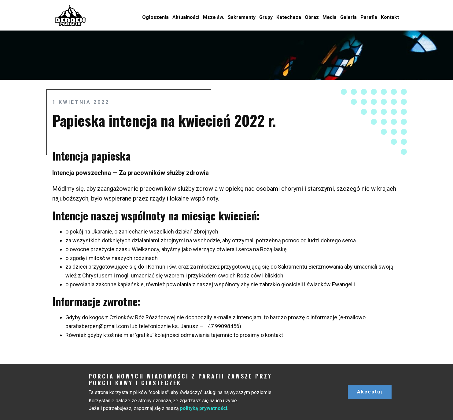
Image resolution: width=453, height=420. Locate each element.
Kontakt (390, 17)
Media (329, 17)
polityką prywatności (203, 408)
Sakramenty (242, 17)
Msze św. (213, 17)
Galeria (348, 17)
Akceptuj (369, 392)
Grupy (266, 17)
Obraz (312, 17)
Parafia (368, 17)
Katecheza (288, 17)
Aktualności (185, 17)
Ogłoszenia (155, 17)
